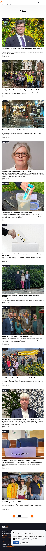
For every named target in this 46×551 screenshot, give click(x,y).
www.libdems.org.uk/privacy (9, 535)
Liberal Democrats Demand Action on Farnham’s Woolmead (18, 378)
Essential (17, 538)
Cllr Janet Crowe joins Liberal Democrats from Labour (16, 171)
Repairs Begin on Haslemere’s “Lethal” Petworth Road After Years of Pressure (20, 296)
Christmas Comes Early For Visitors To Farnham (15, 129)
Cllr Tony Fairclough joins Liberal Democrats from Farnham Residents (21, 419)
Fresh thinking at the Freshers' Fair (11, 502)
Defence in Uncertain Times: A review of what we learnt (17, 336)
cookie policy (5, 541)
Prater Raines (10, 546)
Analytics (26, 538)
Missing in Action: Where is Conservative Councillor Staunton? (19, 460)
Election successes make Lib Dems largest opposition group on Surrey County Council (21, 254)
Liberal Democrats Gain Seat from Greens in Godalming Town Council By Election (22, 49)
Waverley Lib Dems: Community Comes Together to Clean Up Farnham (21, 90)
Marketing (35, 538)
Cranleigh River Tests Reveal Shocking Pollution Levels (17, 212)
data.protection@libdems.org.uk (9, 537)
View (23, 37)
